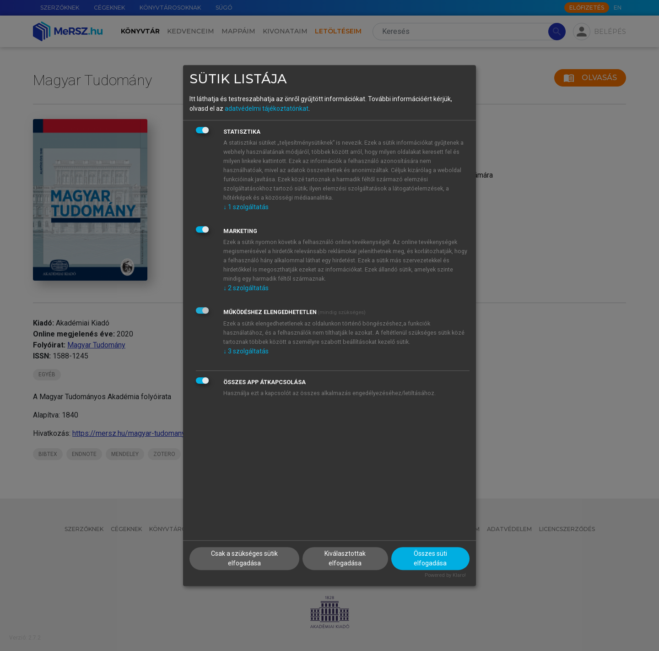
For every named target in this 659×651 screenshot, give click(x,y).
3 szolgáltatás (246, 351)
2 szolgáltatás (246, 288)
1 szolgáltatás (246, 207)
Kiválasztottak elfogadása (345, 558)
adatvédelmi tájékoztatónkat (266, 108)
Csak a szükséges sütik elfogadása (244, 558)
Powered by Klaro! (445, 575)
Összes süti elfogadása (430, 558)
